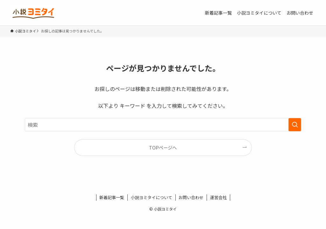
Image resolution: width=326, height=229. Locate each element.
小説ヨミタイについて (151, 197)
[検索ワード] (163, 124)
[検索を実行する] (294, 124)
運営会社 (218, 197)
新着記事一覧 (111, 197)
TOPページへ (163, 147)
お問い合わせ (191, 197)
